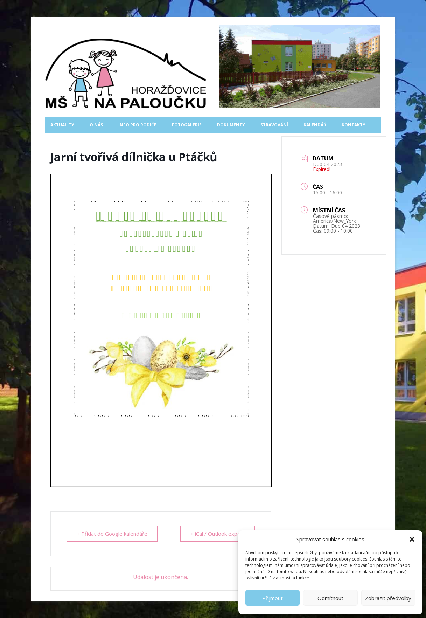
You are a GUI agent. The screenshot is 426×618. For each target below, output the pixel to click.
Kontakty (353, 125)
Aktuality (62, 125)
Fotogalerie (187, 125)
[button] (411, 539)
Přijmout (272, 598)
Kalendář (314, 125)
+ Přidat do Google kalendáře (112, 533)
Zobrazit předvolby (388, 598)
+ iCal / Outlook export (217, 533)
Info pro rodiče (137, 125)
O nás (96, 125)
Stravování (274, 125)
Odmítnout (330, 598)
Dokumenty (231, 125)
